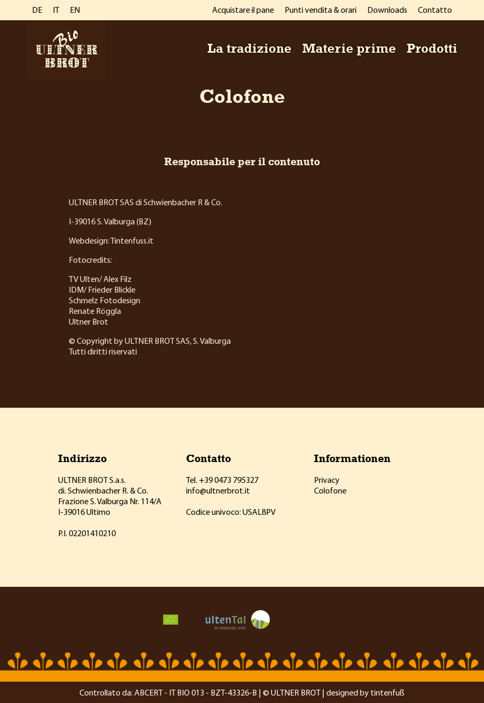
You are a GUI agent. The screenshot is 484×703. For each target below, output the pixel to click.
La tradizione (249, 48)
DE (37, 9)
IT (56, 9)
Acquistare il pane (243, 9)
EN (75, 9)
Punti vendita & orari (321, 9)
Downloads (387, 9)
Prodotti (432, 48)
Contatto (435, 9)
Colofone (330, 490)
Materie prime (349, 48)
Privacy (327, 479)
